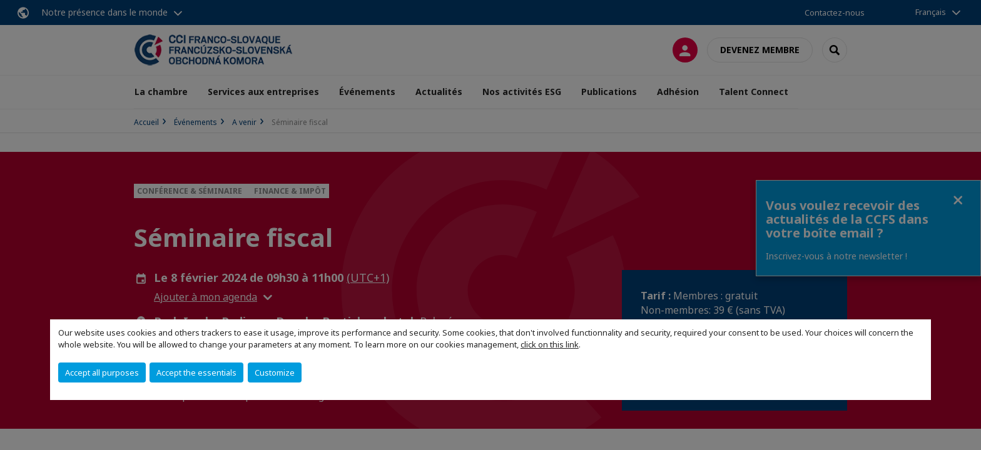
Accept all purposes (102, 372)
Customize (275, 372)
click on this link (550, 344)
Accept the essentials (196, 372)
